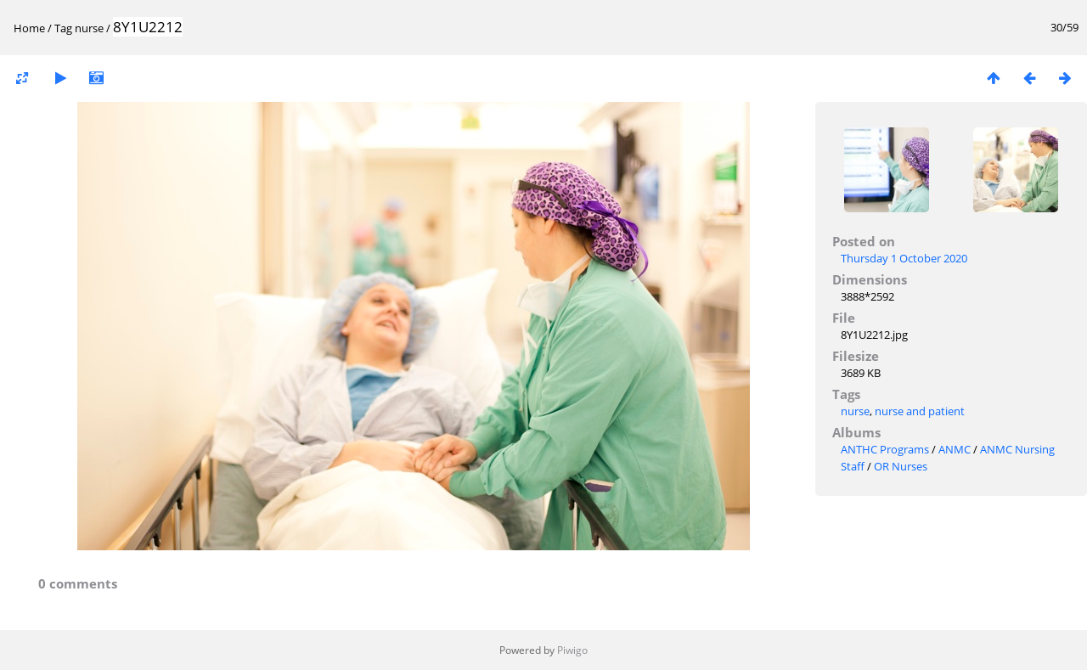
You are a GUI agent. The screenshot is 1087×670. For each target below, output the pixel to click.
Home (29, 28)
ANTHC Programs (885, 449)
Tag (63, 28)
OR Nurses (900, 466)
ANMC (954, 449)
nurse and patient (920, 411)
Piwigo (572, 650)
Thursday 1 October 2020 (904, 258)
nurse (89, 28)
